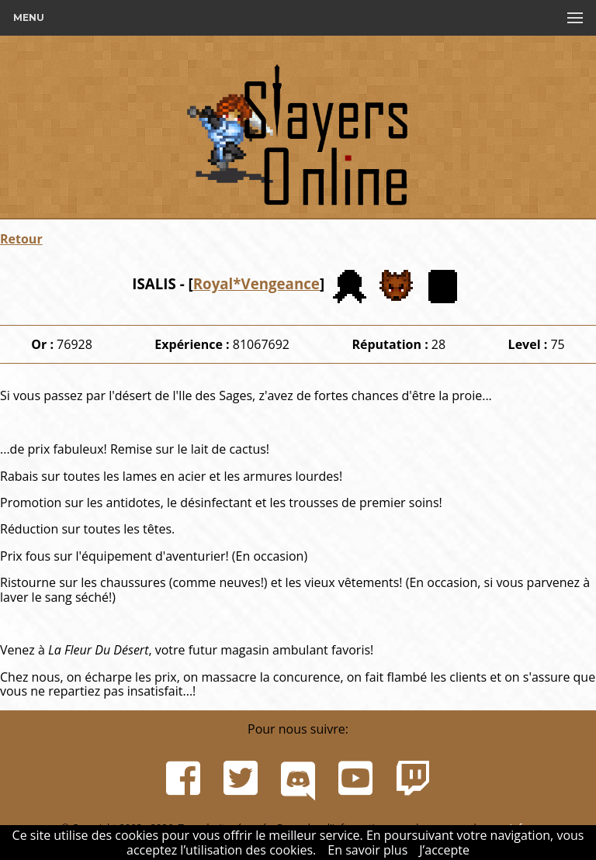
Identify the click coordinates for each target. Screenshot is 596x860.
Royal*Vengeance (256, 283)
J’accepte (444, 849)
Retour (21, 238)
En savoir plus (367, 849)
